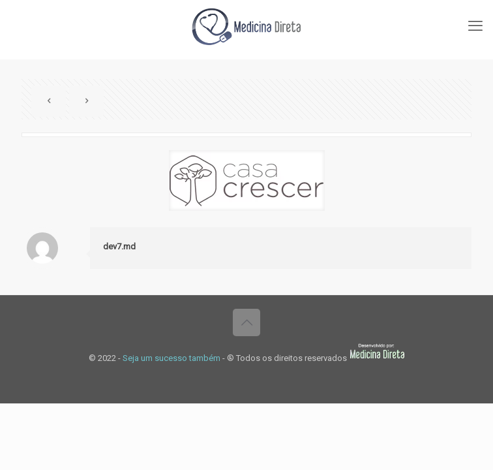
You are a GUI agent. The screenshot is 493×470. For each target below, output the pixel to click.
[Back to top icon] (246, 322)
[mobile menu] (475, 26)
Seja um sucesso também (171, 358)
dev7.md (119, 246)
